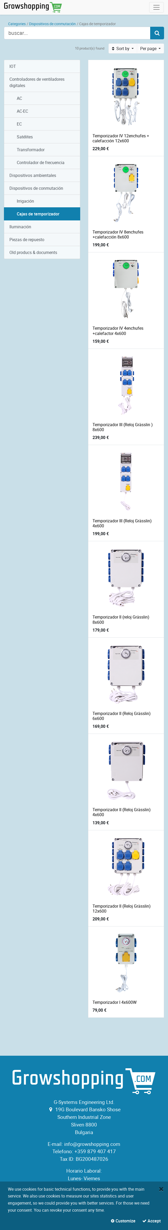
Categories (17, 23)
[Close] (161, 1189)
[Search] (157, 33)
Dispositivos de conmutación (52, 23)
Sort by (121, 48)
